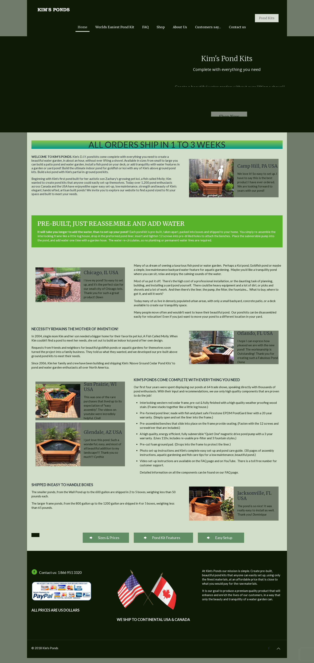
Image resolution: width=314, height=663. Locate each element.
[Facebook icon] (268, 648)
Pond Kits (267, 18)
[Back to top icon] (278, 648)
